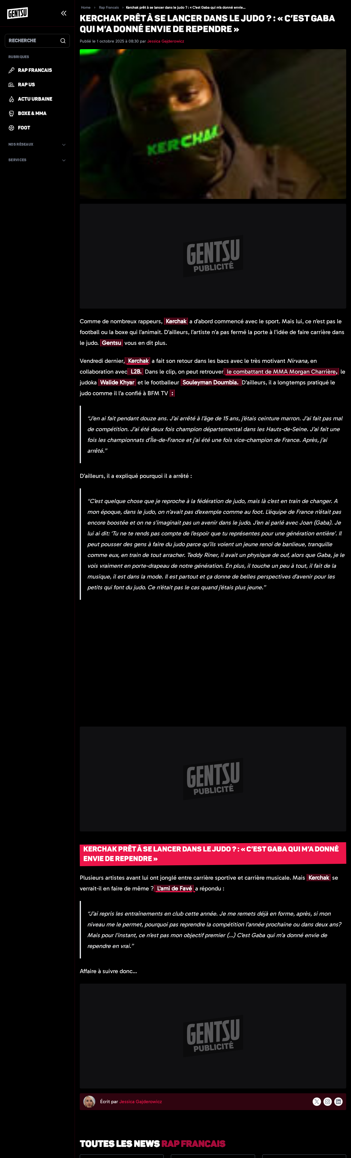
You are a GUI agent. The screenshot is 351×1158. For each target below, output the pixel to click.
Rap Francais (109, 7)
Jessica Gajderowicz (165, 41)
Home (86, 7)
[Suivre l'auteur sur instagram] (327, 1101)
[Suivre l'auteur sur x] (317, 1101)
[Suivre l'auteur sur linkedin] (338, 1101)
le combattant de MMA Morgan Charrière (280, 371)
